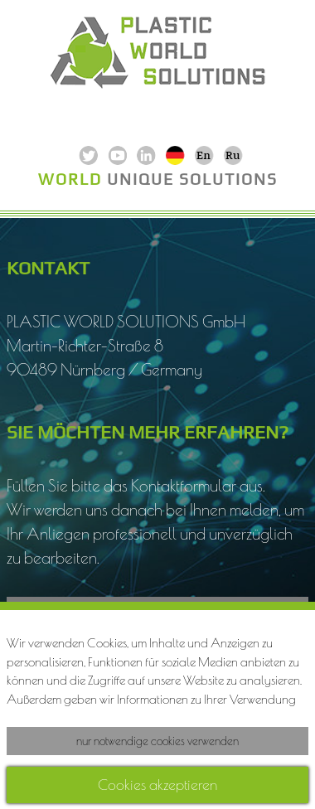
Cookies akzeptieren (157, 784)
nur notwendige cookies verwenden (157, 741)
